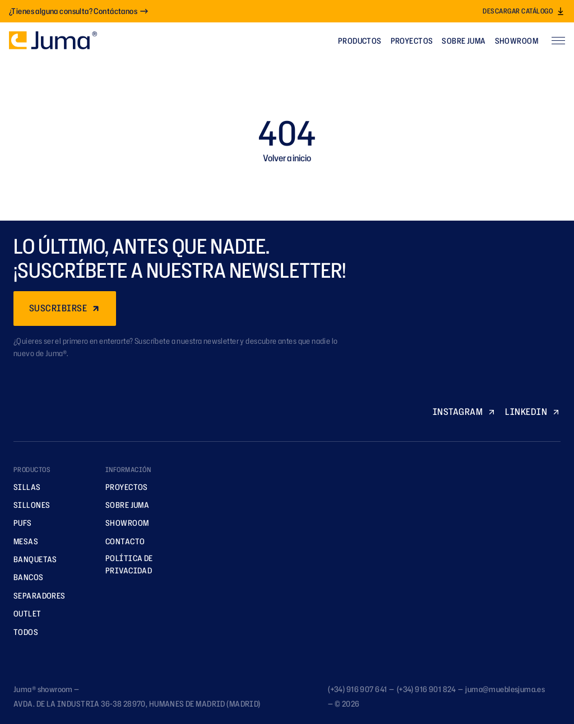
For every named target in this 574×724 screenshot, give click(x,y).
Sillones (28, 504)
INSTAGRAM (464, 411)
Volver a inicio (287, 158)
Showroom (516, 40)
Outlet (23, 613)
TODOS (22, 632)
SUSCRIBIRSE (64, 308)
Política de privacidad (125, 564)
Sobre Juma (463, 40)
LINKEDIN (533, 411)
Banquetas (31, 559)
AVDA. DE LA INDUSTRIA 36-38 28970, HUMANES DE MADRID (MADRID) (137, 703)
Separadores (36, 595)
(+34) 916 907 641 (357, 689)
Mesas (22, 541)
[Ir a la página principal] (53, 40)
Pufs (19, 522)
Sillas (23, 487)
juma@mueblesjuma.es (505, 689)
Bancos (25, 577)
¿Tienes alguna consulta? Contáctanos (79, 11)
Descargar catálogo (524, 11)
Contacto (121, 541)
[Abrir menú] (558, 40)
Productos (360, 40)
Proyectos (412, 40)
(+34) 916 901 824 (426, 689)
